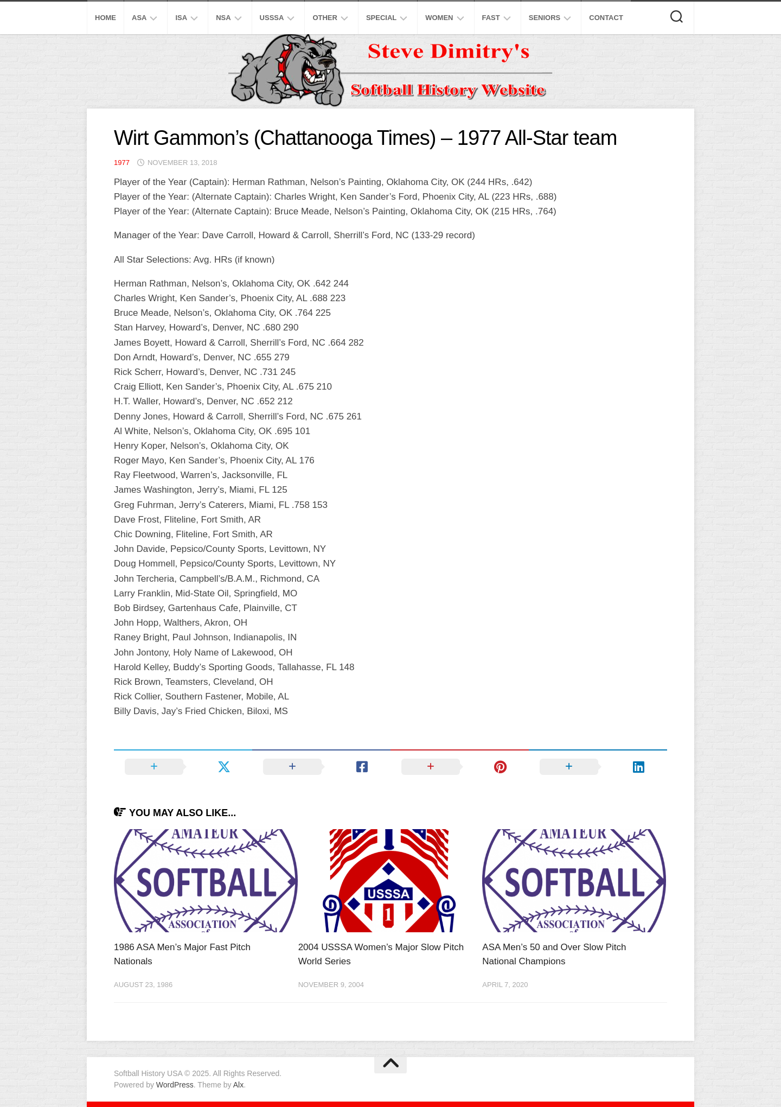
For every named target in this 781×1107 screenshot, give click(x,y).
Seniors (545, 18)
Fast (491, 18)
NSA (223, 18)
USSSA (272, 18)
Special (381, 18)
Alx (238, 1084)
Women (439, 18)
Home (105, 18)
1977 (122, 162)
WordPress (175, 1084)
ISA (181, 18)
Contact (606, 18)
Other (324, 18)
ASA (139, 18)
